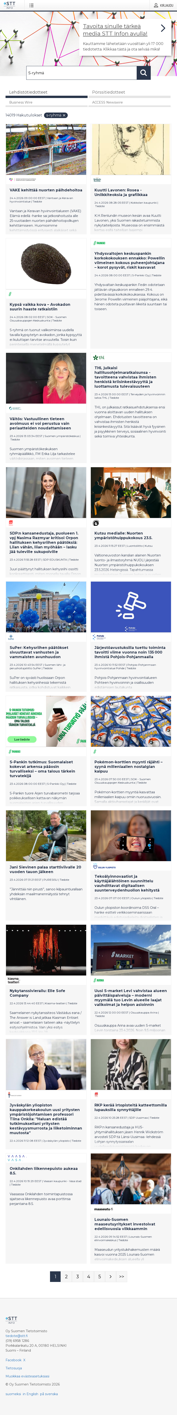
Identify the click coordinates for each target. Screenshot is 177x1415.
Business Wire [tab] (20, 102)
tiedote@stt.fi (17, 1336)
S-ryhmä (56, 115)
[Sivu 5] (99, 1276)
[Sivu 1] (55, 1276)
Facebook (13, 1360)
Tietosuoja (14, 1368)
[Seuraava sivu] (110, 1276)
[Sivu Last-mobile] (121, 1276)
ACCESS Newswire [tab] (107, 102)
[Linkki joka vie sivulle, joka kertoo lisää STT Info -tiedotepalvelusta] (125, 37)
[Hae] (81, 73)
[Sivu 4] (88, 1276)
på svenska (49, 1394)
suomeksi (13, 1394)
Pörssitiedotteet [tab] (108, 92)
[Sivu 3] (77, 1276)
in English (30, 1394)
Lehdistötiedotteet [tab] (28, 92)
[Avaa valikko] (32, 5)
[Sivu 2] (66, 1276)
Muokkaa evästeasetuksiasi (27, 1376)
